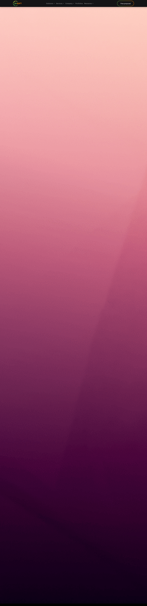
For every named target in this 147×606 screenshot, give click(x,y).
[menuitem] (50, 3)
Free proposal (126, 4)
